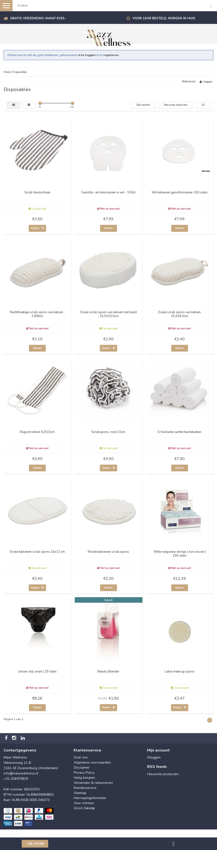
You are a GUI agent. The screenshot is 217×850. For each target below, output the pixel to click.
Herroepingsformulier (90, 798)
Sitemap (80, 793)
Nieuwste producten (176, 105)
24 (203, 105)
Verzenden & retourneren (93, 782)
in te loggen (86, 55)
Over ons (81, 757)
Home (7, 72)
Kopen (37, 228)
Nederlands (189, 81)
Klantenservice (85, 788)
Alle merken (143, 105)
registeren (111, 55)
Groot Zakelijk (84, 808)
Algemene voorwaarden (92, 762)
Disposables (20, 72)
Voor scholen (84, 803)
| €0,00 (35, 843)
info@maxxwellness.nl (21, 773)
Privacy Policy (84, 772)
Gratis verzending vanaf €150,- (38, 18)
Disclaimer (82, 767)
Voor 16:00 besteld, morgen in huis (164, 18)
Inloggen (206, 82)
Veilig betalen (84, 777)
